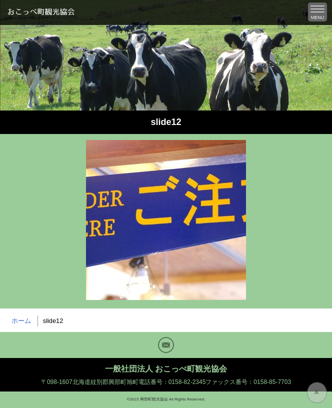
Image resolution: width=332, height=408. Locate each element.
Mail (166, 345)
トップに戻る (317, 392)
